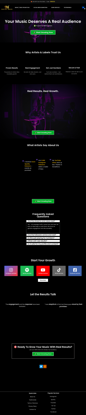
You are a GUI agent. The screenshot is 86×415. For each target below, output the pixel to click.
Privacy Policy (33, 406)
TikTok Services (59, 271)
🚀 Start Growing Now (43, 354)
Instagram (53, 396)
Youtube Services (43, 271)
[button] (60, 7)
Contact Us (32, 409)
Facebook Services (75, 271)
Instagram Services (11, 271)
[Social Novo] (7, 7)
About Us (32, 397)
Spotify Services (27, 271)
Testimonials (67, 7)
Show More (43, 280)
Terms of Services (32, 403)
